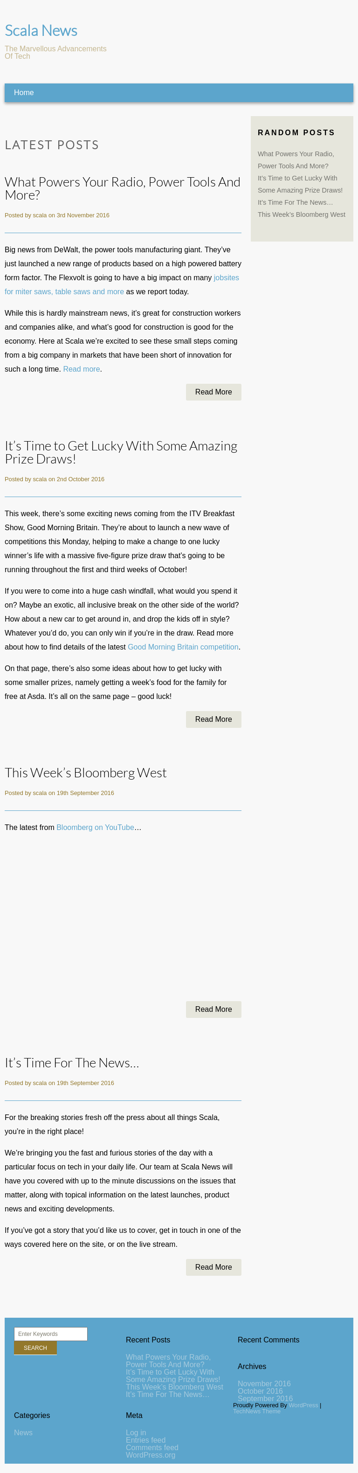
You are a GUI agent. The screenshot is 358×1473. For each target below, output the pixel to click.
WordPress (303, 1405)
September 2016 (265, 1399)
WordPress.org (150, 1455)
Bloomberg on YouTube (95, 827)
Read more (81, 369)
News (23, 1433)
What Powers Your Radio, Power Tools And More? (123, 188)
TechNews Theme (257, 1411)
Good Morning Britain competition (183, 647)
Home (24, 93)
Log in (136, 1433)
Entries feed (145, 1440)
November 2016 (264, 1384)
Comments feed (152, 1448)
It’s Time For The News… (72, 1063)
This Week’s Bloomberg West (86, 773)
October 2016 (260, 1391)
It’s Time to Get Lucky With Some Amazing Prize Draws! (121, 452)
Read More (213, 392)
